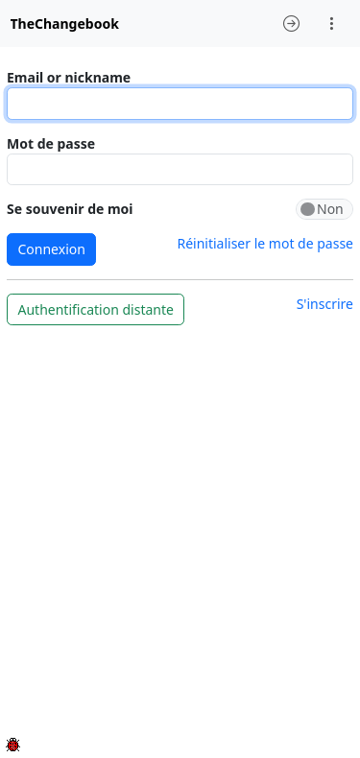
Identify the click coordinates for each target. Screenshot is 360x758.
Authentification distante (96, 309)
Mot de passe (51, 143)
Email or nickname (69, 77)
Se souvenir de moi (70, 209)
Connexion (51, 249)
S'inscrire (325, 304)
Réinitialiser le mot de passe (265, 243)
